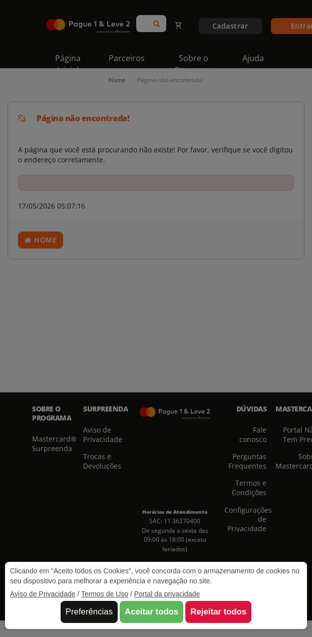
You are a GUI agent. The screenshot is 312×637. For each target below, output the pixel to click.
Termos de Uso (104, 594)
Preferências (89, 611)
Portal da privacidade (167, 594)
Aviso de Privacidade (42, 594)
